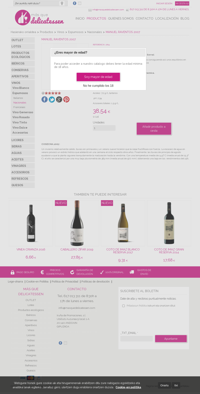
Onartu (164, 385)
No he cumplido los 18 (98, 85)
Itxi (176, 385)
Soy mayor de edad (98, 77)
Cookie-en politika (128, 387)
